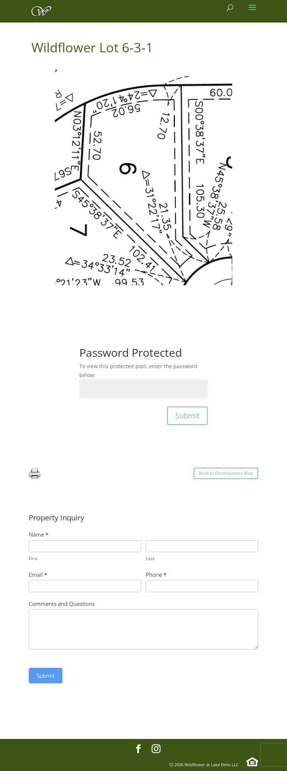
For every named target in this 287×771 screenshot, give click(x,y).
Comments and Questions (62, 603)
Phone (156, 574)
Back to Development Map (226, 473)
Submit (187, 416)
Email (38, 574)
